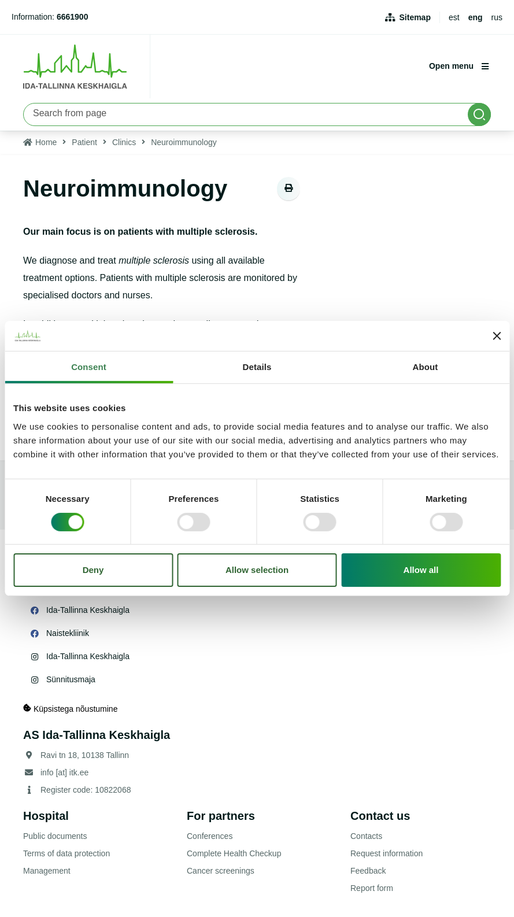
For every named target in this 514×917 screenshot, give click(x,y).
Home (46, 142)
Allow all (421, 570)
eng (475, 17)
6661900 (72, 16)
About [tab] (425, 367)
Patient (84, 142)
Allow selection (257, 570)
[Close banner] (497, 336)
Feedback (368, 870)
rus (496, 17)
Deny (93, 570)
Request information (386, 853)
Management (47, 870)
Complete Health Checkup (234, 853)
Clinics (124, 142)
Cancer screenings (220, 870)
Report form (371, 888)
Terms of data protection (66, 853)
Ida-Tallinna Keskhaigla (88, 610)
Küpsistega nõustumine (70, 708)
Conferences (209, 836)
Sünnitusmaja (70, 679)
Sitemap (415, 17)
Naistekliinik (67, 633)
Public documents (55, 836)
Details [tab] (257, 367)
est (454, 17)
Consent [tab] (88, 367)
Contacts (366, 836)
